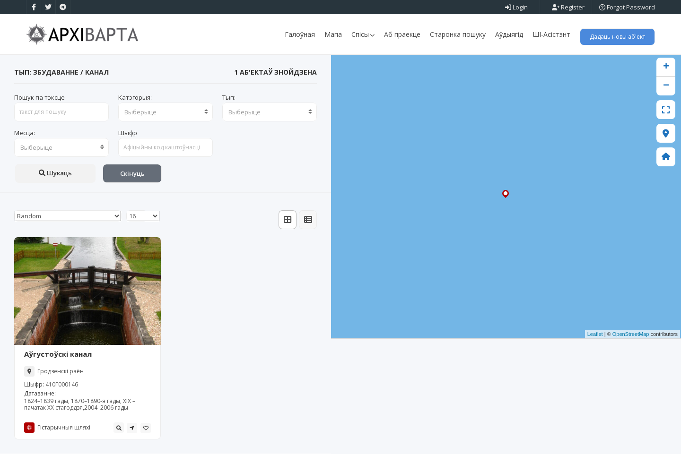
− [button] (666, 87)
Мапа (333, 34)
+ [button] (666, 68)
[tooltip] (119, 429)
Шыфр (127, 133)
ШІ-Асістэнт (551, 34)
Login (516, 7)
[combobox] (165, 112)
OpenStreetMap (630, 335)
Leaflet (595, 335)
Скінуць (132, 174)
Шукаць (55, 174)
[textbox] (165, 113)
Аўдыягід (509, 34)
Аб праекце (402, 34)
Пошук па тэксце (39, 98)
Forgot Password (627, 7)
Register (568, 7)
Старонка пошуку (458, 34)
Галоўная (300, 34)
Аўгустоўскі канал (58, 355)
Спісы (363, 34)
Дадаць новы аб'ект (617, 37)
